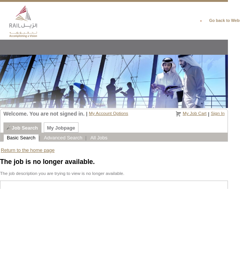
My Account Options (108, 113)
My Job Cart (194, 113)
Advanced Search (63, 138)
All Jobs (98, 138)
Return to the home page (28, 150)
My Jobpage (61, 128)
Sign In (218, 113)
